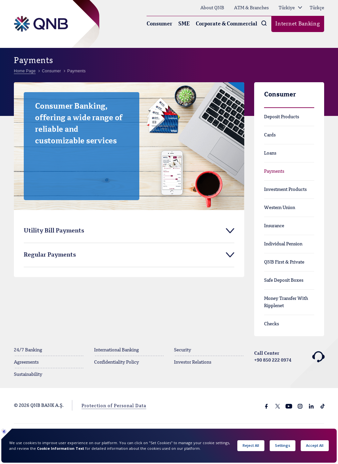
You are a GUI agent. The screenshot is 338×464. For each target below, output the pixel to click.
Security (182, 350)
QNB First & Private (284, 262)
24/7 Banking (28, 350)
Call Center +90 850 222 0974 (289, 357)
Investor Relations (192, 362)
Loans (270, 153)
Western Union (279, 207)
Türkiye (290, 8)
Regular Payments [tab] (50, 255)
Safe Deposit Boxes (283, 280)
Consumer (159, 24)
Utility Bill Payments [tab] (54, 231)
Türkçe (317, 8)
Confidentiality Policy (116, 362)
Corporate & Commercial (226, 24)
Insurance (274, 226)
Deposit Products (281, 117)
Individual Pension (283, 244)
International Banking (116, 350)
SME (184, 24)
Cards (270, 135)
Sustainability (28, 374)
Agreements (26, 362)
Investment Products (285, 189)
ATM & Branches (251, 8)
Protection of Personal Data (114, 406)
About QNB (212, 8)
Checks (271, 324)
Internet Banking (297, 24)
